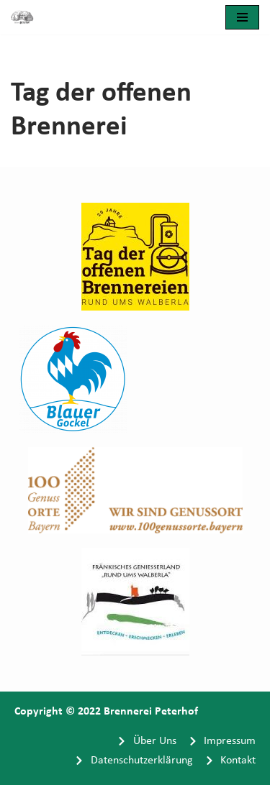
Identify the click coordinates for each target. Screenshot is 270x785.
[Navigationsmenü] (242, 17)
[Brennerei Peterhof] (26, 17)
